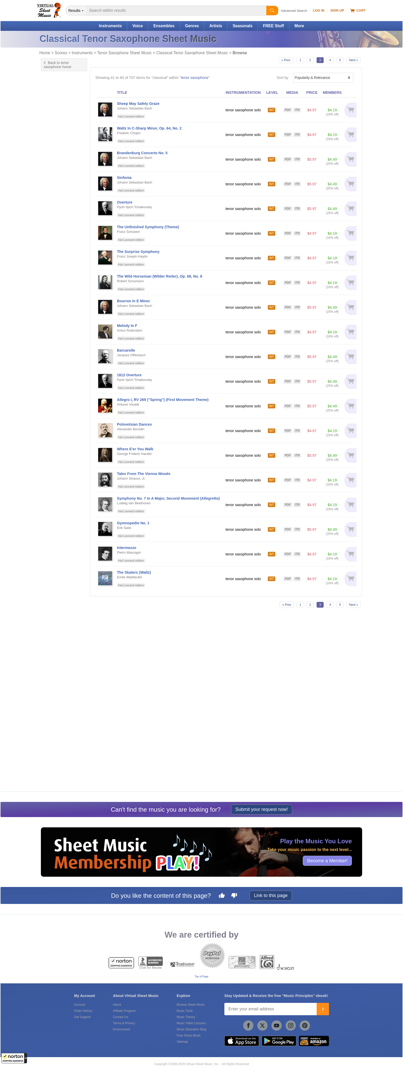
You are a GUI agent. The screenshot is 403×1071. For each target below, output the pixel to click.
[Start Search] (272, 10)
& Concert (58, 363)
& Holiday (58, 440)
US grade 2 (55, 138)
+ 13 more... (56, 171)
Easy (50, 93)
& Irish (56, 455)
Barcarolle (126, 350)
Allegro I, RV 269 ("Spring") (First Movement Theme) (162, 400)
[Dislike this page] (234, 896)
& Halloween (60, 430)
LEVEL (272, 92)
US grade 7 (55, 165)
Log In (318, 10)
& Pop (55, 291)
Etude (51, 195)
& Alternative (60, 322)
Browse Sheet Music (191, 1004)
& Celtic (57, 342)
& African (58, 316)
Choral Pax (55, 608)
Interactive (54, 251)
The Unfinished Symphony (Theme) (148, 227)
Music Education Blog (191, 1029)
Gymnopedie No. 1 (133, 523)
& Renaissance (62, 537)
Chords (52, 246)
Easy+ (51, 98)
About (117, 1004)
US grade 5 (55, 155)
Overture (124, 202)
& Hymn (57, 445)
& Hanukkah (60, 435)
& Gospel (58, 419)
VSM (50, 733)
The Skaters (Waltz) (134, 572)
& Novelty (58, 502)
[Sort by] (323, 78)
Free (50, 658)
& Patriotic (58, 517)
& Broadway (60, 332)
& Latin (56, 460)
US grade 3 (55, 144)
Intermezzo (126, 548)
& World (57, 584)
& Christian (59, 352)
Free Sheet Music (189, 1035)
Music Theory (186, 1017)
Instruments (110, 26)
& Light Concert (62, 466)
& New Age (59, 496)
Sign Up (337, 10)
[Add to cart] (350, 110)
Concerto (53, 189)
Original (52, 216)
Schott (51, 749)
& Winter (57, 579)
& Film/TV (58, 399)
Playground (55, 262)
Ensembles (164, 26)
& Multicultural (61, 486)
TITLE (122, 92)
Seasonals (242, 26)
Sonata (52, 222)
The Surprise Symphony (138, 252)
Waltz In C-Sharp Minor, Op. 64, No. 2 (149, 128)
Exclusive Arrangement (65, 200)
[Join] (323, 1009)
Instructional (56, 211)
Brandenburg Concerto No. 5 (142, 153)
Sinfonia (124, 178)
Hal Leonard (56, 739)
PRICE (312, 92)
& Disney (58, 383)
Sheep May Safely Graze (138, 104)
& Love (56, 471)
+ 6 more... (55, 640)
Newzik (52, 779)
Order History (83, 1011)
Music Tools (185, 1011)
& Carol (56, 337)
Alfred (51, 744)
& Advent (58, 311)
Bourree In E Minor (133, 301)
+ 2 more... (55, 227)
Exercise (53, 206)
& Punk (56, 522)
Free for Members (60, 664)
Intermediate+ (57, 109)
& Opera (57, 512)
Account (79, 1004)
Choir (50, 602)
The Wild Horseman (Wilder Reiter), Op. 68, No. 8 (159, 276)
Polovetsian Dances (134, 424)
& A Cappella (60, 306)
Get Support (82, 1017)
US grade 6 (55, 160)
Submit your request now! (261, 809)
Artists (215, 26)
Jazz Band (54, 624)
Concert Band (57, 613)
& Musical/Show (63, 491)
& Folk (56, 404)
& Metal (56, 476)
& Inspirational (61, 450)
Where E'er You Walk (135, 449)
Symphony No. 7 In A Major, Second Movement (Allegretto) (168, 498)
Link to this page (271, 895)
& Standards (60, 563)
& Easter (57, 388)
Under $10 (54, 675)
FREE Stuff (273, 26)
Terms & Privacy (124, 1023)
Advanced (54, 115)
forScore (53, 773)
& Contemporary (63, 368)
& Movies (58, 481)
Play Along (54, 256)
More (299, 26)
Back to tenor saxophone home (57, 65)
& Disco (57, 378)
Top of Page (201, 976)
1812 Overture (129, 375)
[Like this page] (222, 896)
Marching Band (58, 629)
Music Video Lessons (191, 1023)
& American (59, 327)
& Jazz (56, 286)
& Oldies (57, 507)
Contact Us (120, 1017)
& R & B (57, 527)
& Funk (56, 414)
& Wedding (59, 573)
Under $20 (54, 680)
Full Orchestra (57, 618)
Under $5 (53, 669)
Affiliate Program (124, 1011)
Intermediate (56, 104)
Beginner (53, 88)
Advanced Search (294, 11)
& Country (58, 373)
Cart (358, 10)
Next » (353, 60)
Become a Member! (327, 860)
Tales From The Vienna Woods (143, 474)
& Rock (56, 296)
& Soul (56, 548)
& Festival (58, 394)
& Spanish (58, 553)
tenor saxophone (194, 78)
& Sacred (58, 543)
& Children (59, 347)
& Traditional (60, 568)
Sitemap (182, 1041)
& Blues (57, 301)
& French (58, 409)
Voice (137, 26)
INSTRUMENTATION (243, 92)
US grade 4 (55, 149)
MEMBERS (332, 92)
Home (44, 53)
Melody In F (127, 326)
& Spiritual (58, 558)
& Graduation (61, 424)
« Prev (285, 60)
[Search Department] (76, 10)
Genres (192, 26)
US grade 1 (55, 133)
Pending (53, 635)
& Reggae (58, 532)
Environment (121, 1029)
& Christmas (60, 358)
